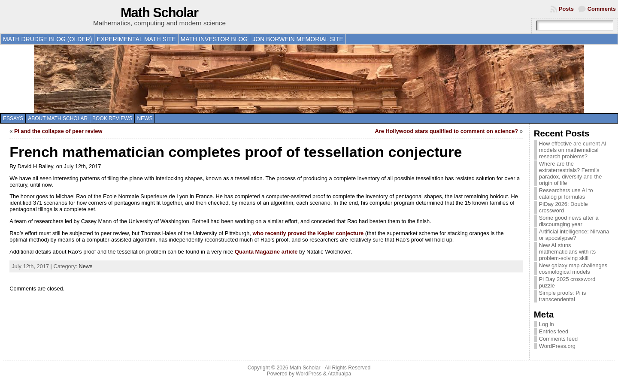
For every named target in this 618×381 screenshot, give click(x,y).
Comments (602, 9)
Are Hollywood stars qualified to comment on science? (446, 131)
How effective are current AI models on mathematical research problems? (572, 150)
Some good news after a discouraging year (569, 221)
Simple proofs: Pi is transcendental (562, 296)
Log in (546, 324)
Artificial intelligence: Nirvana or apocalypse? (574, 234)
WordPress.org (557, 346)
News (144, 118)
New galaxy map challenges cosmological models (573, 268)
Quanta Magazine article (266, 251)
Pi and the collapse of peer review (58, 131)
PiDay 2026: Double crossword (563, 207)
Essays (13, 118)
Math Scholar (159, 12)
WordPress (308, 374)
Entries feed (553, 331)
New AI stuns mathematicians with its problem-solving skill (567, 251)
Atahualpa (339, 374)
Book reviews (112, 118)
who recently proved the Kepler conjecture (308, 233)
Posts (566, 9)
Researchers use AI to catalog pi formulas (566, 193)
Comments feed (558, 339)
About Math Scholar (58, 118)
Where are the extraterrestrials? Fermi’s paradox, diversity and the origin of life (570, 173)
